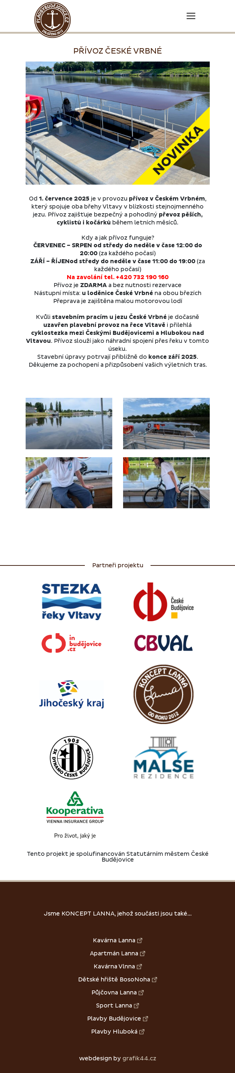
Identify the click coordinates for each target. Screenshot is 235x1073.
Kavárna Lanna (117, 940)
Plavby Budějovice (117, 1019)
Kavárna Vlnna (117, 966)
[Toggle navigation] (191, 16)
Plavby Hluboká (117, 1032)
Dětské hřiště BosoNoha (117, 979)
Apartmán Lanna (117, 953)
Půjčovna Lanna (117, 993)
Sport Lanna (117, 1006)
